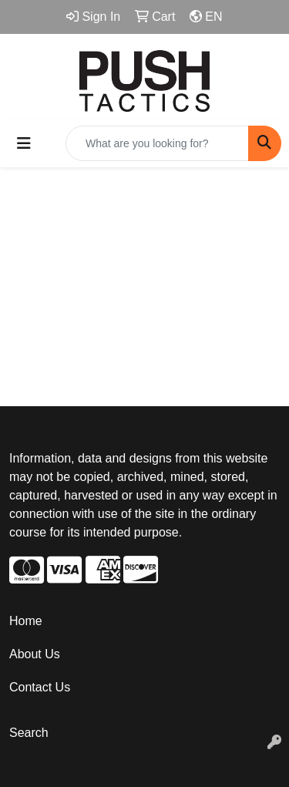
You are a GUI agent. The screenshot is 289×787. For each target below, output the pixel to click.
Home (25, 620)
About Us (34, 654)
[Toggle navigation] (24, 143)
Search (29, 732)
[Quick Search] (157, 143)
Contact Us (39, 687)
